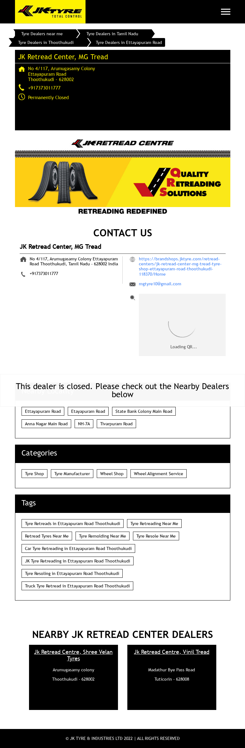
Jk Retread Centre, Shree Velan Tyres (73, 655)
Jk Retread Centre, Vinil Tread (171, 651)
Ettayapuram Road (43, 411)
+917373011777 (44, 87)
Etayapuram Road (88, 411)
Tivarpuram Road (116, 424)
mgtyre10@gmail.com (160, 284)
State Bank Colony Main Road (143, 411)
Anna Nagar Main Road (46, 424)
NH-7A (84, 424)
